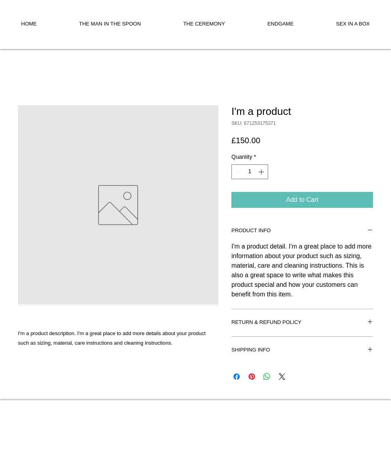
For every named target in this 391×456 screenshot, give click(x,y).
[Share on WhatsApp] (267, 376)
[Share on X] (282, 376)
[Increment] (262, 172)
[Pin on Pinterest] (252, 376)
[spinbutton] (250, 172)
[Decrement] (238, 172)
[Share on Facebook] (236, 376)
